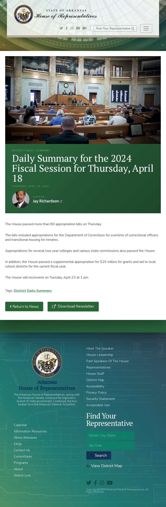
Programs (21, 463)
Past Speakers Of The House (107, 361)
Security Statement (100, 399)
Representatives (98, 367)
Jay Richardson (20, 199)
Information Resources (30, 431)
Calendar (20, 425)
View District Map (104, 465)
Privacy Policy (96, 392)
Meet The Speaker (100, 348)
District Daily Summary (33, 290)
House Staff (95, 374)
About (18, 469)
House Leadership (99, 355)
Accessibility (95, 386)
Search (99, 455)
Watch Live (22, 475)
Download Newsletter (75, 306)
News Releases (25, 437)
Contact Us (22, 450)
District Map (95, 380)
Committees (23, 456)
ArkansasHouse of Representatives (47, 384)
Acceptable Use (98, 405)
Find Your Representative (115, 28)
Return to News (24, 306)
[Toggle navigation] (146, 28)
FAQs (18, 444)
